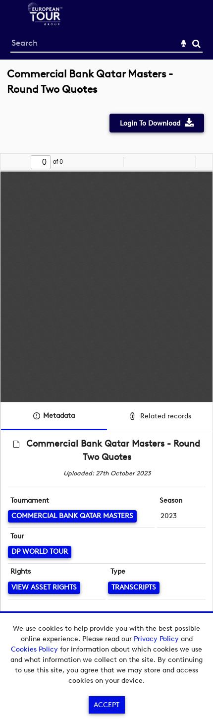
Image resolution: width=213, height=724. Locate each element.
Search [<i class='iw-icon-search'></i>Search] (196, 43)
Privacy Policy (156, 639)
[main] (106, 360)
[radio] (187, 162)
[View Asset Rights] (44, 588)
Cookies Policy (34, 649)
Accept (106, 705)
